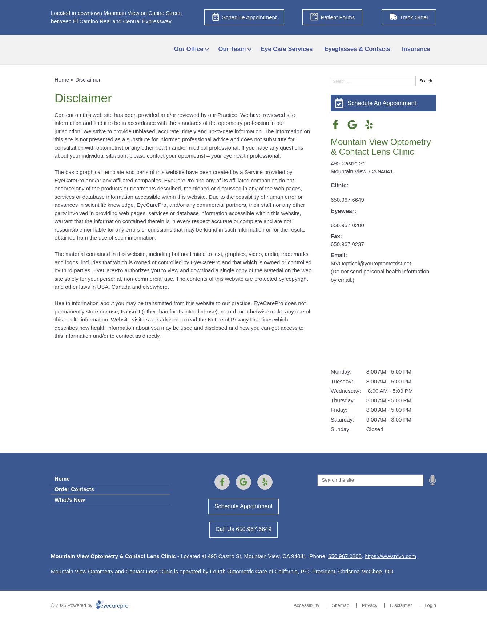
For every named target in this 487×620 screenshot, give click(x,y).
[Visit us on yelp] (369, 124)
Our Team (232, 49)
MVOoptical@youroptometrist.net (371, 263)
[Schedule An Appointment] (383, 103)
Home (62, 79)
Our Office (189, 49)
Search (425, 81)
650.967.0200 (347, 225)
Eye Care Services (287, 49)
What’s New (70, 500)
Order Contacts (74, 489)
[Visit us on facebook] (335, 124)
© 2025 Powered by (89, 605)
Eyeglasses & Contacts (357, 49)
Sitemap (340, 605)
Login (430, 605)
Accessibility (306, 605)
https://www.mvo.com (390, 556)
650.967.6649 (347, 200)
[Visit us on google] (352, 124)
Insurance (416, 49)
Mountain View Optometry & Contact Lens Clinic (381, 146)
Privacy (370, 605)
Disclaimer (401, 605)
